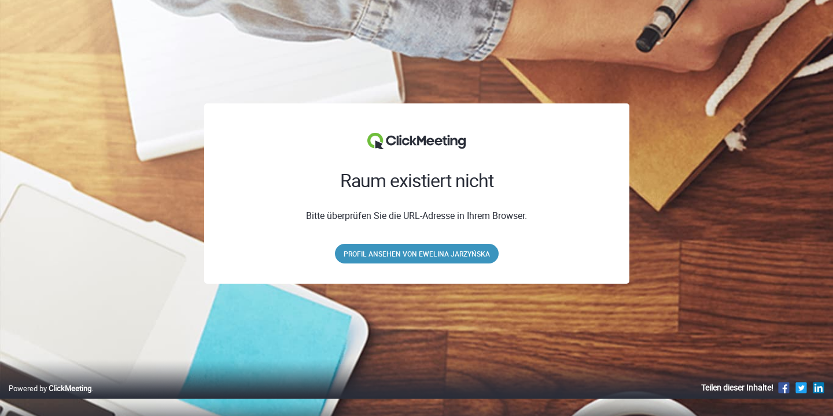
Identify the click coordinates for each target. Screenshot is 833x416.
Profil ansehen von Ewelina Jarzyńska (417, 253)
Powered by (50, 400)
